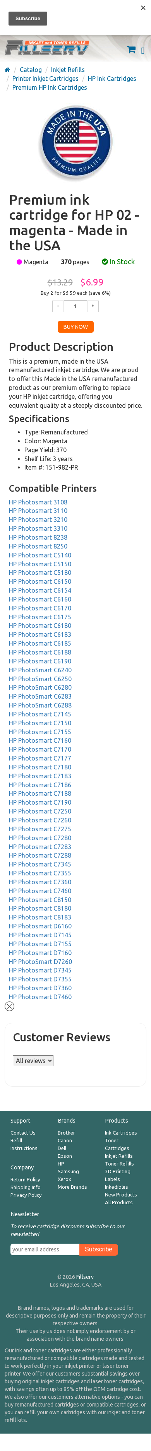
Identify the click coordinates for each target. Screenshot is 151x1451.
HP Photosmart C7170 (40, 749)
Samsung (68, 1171)
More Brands (72, 1187)
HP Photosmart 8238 (38, 537)
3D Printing (117, 1171)
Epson (65, 1156)
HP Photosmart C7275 (40, 828)
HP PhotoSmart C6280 (40, 687)
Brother (66, 1133)
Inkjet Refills (119, 1156)
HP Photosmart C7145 (40, 714)
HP (61, 1164)
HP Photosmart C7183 (40, 775)
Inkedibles (116, 1187)
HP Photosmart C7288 (40, 855)
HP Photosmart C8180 (40, 908)
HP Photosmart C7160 (40, 740)
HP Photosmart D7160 (40, 952)
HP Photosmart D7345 (40, 970)
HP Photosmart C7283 (40, 846)
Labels (112, 1179)
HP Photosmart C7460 (40, 890)
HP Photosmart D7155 (40, 943)
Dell (62, 1148)
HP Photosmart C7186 (40, 784)
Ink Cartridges (121, 1133)
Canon (65, 1140)
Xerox (64, 1179)
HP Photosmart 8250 (38, 546)
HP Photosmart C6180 (40, 625)
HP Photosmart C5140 (40, 555)
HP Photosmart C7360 (40, 881)
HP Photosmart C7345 (40, 864)
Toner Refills (119, 1164)
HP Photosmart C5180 (40, 572)
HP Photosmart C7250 (40, 811)
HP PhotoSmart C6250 (40, 678)
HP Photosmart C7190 (40, 802)
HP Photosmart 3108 (38, 502)
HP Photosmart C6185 (40, 643)
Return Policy (25, 1180)
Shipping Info (25, 1187)
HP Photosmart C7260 (40, 820)
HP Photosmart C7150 (40, 723)
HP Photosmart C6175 (40, 617)
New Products (121, 1195)
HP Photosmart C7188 (40, 793)
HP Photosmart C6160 (40, 599)
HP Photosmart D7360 (40, 987)
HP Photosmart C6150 (40, 581)
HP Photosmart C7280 (40, 837)
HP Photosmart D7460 (40, 996)
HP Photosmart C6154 (40, 590)
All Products (119, 1202)
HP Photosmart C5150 (40, 564)
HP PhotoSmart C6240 (40, 670)
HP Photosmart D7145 (40, 934)
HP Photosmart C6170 (40, 608)
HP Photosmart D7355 (40, 979)
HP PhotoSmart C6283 (40, 696)
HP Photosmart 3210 (38, 519)
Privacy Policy (26, 1195)
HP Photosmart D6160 (40, 926)
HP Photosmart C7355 (40, 873)
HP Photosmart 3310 (38, 528)
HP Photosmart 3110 (38, 510)
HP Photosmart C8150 (40, 899)
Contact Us (23, 1133)
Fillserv (85, 1277)
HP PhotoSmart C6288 (40, 705)
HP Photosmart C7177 (40, 758)
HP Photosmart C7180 (40, 767)
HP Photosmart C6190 (40, 661)
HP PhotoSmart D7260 (40, 961)
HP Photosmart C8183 (40, 917)
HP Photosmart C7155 (40, 731)
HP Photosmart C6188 (40, 652)
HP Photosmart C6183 (40, 634)
